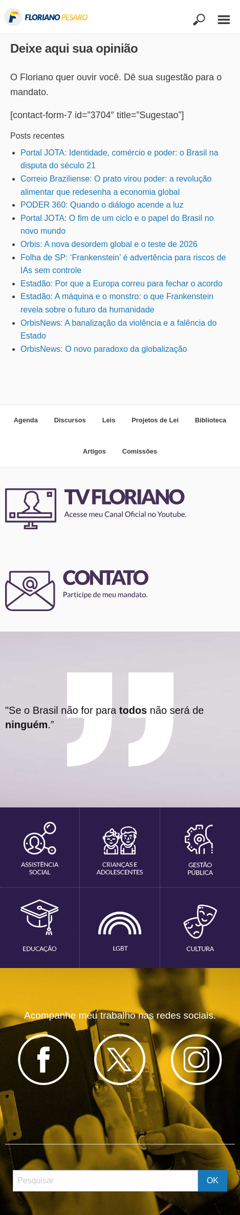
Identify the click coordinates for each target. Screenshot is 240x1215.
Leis (109, 420)
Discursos (70, 420)
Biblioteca (210, 420)
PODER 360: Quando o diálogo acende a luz (101, 204)
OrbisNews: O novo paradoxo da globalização (103, 349)
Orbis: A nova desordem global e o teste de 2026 (109, 244)
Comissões (139, 451)
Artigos (94, 451)
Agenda (26, 420)
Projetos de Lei (155, 420)
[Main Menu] (218, 15)
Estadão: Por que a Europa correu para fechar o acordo (121, 283)
